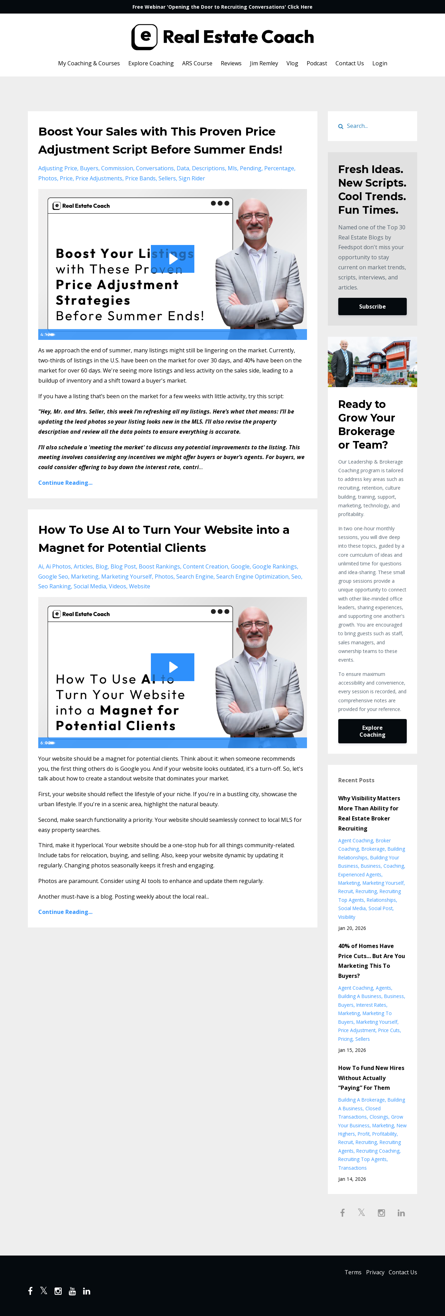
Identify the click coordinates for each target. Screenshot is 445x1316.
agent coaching (355, 840)
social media (90, 604)
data (183, 186)
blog (102, 584)
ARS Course (197, 63)
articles (83, 584)
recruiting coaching (377, 1150)
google (240, 584)
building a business (359, 996)
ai (40, 584)
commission (117, 186)
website (139, 604)
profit (364, 1133)
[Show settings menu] (286, 352)
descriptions (208, 186)
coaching (393, 866)
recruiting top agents (362, 1159)
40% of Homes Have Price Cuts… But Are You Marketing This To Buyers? (371, 961)
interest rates (371, 1005)
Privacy (371, 1273)
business (371, 866)
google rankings (274, 584)
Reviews (231, 63)
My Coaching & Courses (89, 63)
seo (296, 594)
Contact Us (349, 63)
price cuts (389, 1030)
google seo (53, 594)
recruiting (366, 891)
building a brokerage (361, 1099)
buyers (89, 186)
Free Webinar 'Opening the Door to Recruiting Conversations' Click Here (222, 6)
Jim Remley (264, 63)
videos (117, 604)
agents (383, 987)
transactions (352, 1167)
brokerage (373, 848)
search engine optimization (252, 594)
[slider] (165, 352)
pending (250, 186)
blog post (123, 584)
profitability (384, 1133)
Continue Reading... (65, 501)
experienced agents (359, 874)
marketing (84, 594)
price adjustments (98, 196)
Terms (345, 1273)
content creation (205, 584)
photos (47, 196)
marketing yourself (126, 594)
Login (379, 63)
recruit (345, 891)
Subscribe (372, 306)
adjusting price (57, 186)
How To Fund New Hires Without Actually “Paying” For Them (371, 1078)
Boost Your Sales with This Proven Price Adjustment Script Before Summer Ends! (161, 148)
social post (381, 908)
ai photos (58, 584)
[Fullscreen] (300, 352)
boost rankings (159, 584)
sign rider (192, 196)
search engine (194, 594)
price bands (140, 196)
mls (232, 186)
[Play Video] (45, 352)
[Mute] (273, 352)
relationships (381, 900)
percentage (279, 186)
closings (379, 1116)
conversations (155, 186)
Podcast (317, 63)
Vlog (292, 63)
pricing (345, 1039)
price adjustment (356, 1030)
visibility (346, 917)
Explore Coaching (151, 63)
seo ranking (54, 604)
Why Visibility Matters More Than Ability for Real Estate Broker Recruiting (369, 813)
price (66, 196)
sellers (167, 196)
